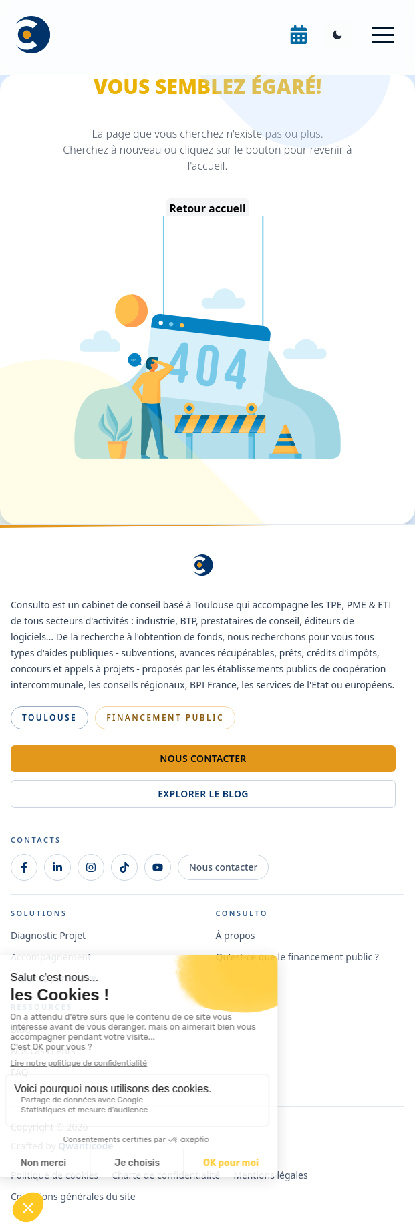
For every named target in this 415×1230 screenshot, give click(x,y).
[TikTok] (124, 867)
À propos (235, 935)
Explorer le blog (203, 793)
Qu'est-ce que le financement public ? (297, 956)
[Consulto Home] (37, 34)
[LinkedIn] (57, 867)
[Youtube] (157, 867)
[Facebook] (24, 867)
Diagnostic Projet (48, 935)
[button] (383, 35)
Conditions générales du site (73, 1196)
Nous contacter (203, 758)
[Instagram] (91, 867)
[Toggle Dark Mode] (337, 34)
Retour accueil (207, 208)
